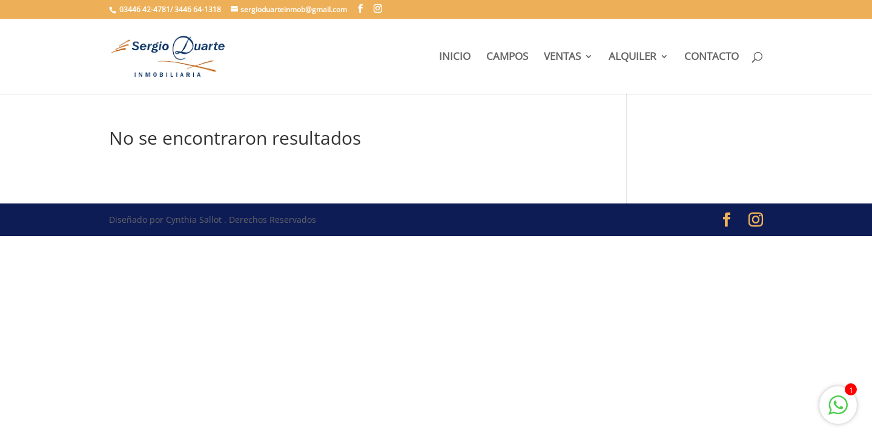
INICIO (455, 57)
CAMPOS (507, 57)
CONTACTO (711, 57)
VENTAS (562, 57)
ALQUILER (632, 57)
